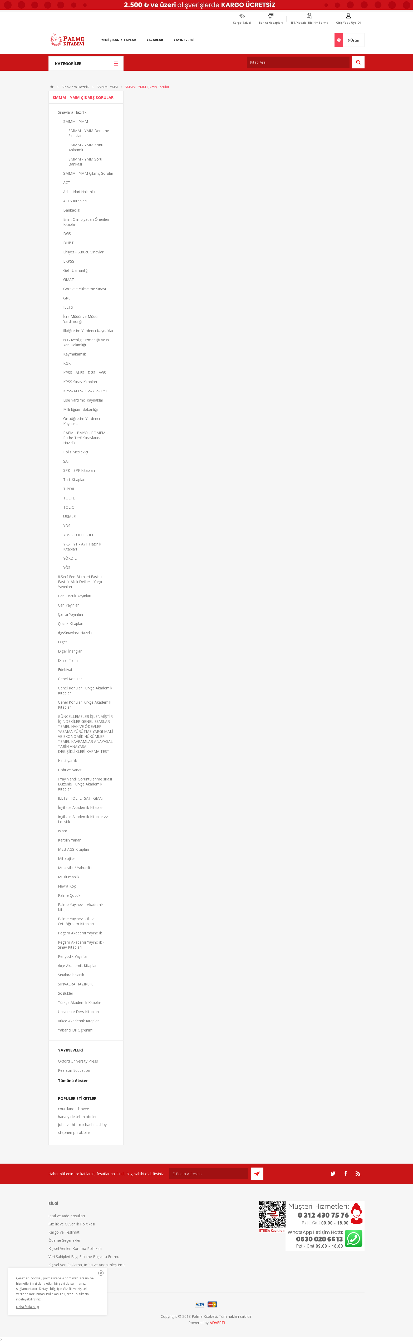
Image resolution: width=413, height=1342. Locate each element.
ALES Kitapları (75, 200)
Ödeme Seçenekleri (64, 1240)
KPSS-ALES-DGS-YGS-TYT (85, 390)
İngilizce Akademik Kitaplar (80, 807)
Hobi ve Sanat (70, 769)
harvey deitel (69, 1116)
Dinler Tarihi (68, 660)
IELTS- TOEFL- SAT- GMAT (81, 798)
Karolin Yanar (69, 840)
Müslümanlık (68, 876)
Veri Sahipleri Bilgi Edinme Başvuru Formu (83, 1256)
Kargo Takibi (242, 22)
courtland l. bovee (73, 1108)
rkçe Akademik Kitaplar (77, 965)
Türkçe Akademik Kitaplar (79, 1002)
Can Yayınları (69, 605)
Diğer (62, 641)
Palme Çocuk (69, 895)
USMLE (69, 516)
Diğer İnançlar (70, 651)
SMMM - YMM (107, 86)
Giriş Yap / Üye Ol (348, 22)
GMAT (68, 279)
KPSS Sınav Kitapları (80, 381)
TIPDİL (69, 488)
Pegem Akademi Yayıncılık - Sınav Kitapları (81, 945)
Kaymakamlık (74, 354)
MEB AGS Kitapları (73, 849)
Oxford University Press (78, 1061)
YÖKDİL (70, 558)
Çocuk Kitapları (70, 623)
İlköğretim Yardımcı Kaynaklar (88, 330)
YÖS (66, 567)
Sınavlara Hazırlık (76, 86)
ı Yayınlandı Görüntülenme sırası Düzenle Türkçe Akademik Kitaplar (85, 784)
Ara (358, 62)
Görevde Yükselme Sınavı (84, 288)
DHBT (68, 242)
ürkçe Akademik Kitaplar (78, 1020)
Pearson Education (74, 1070)
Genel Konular (70, 678)
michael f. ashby (93, 1124)
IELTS (68, 307)
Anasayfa (52, 87)
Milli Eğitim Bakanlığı (80, 409)
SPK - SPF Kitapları (79, 470)
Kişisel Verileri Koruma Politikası (75, 1248)
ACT (66, 182)
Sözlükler (65, 993)
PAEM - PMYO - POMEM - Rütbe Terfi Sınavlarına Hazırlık (85, 437)
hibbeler (90, 1116)
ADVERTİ (217, 1322)
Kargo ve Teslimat (64, 1232)
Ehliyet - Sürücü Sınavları (83, 251)
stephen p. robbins (74, 1132)
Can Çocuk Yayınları (74, 595)
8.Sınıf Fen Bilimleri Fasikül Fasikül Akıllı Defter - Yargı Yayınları (80, 581)
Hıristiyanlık (67, 760)
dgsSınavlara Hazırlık (75, 632)
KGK (67, 363)
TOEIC (68, 507)
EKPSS (68, 261)
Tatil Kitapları (74, 479)
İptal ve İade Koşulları (66, 1215)
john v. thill (67, 1124)
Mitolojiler (66, 858)
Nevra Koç (67, 886)
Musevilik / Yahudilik (75, 867)
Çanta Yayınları (70, 614)
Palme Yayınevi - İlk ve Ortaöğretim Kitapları (77, 921)
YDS (66, 525)
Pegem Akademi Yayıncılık (80, 932)
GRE (66, 298)
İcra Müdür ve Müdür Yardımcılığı (81, 319)
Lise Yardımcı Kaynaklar (83, 400)
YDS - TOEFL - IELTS (81, 534)
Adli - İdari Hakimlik (79, 191)
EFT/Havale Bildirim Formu (309, 22)
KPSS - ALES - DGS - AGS (84, 372)
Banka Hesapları (271, 22)
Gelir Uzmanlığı (75, 270)
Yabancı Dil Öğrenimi (75, 1030)
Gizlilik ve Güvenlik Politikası (71, 1223)
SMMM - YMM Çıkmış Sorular (88, 173)
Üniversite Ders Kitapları (78, 1011)
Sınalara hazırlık (71, 974)
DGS (67, 233)
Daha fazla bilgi (27, 1307)
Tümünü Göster (73, 1080)
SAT (66, 461)
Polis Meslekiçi (75, 451)
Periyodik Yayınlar (73, 956)
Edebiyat (65, 669)
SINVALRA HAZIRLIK (75, 984)
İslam (62, 830)
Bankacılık (71, 210)
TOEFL (69, 497)
